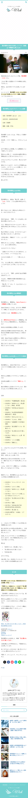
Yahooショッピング (6, 635)
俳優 (3, 667)
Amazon (3, 632)
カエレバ (9, 629)
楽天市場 (3, 633)
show (16, 100)
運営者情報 (5, 784)
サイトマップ (22, 784)
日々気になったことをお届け (14, 787)
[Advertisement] (14, 28)
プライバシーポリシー (13, 784)
